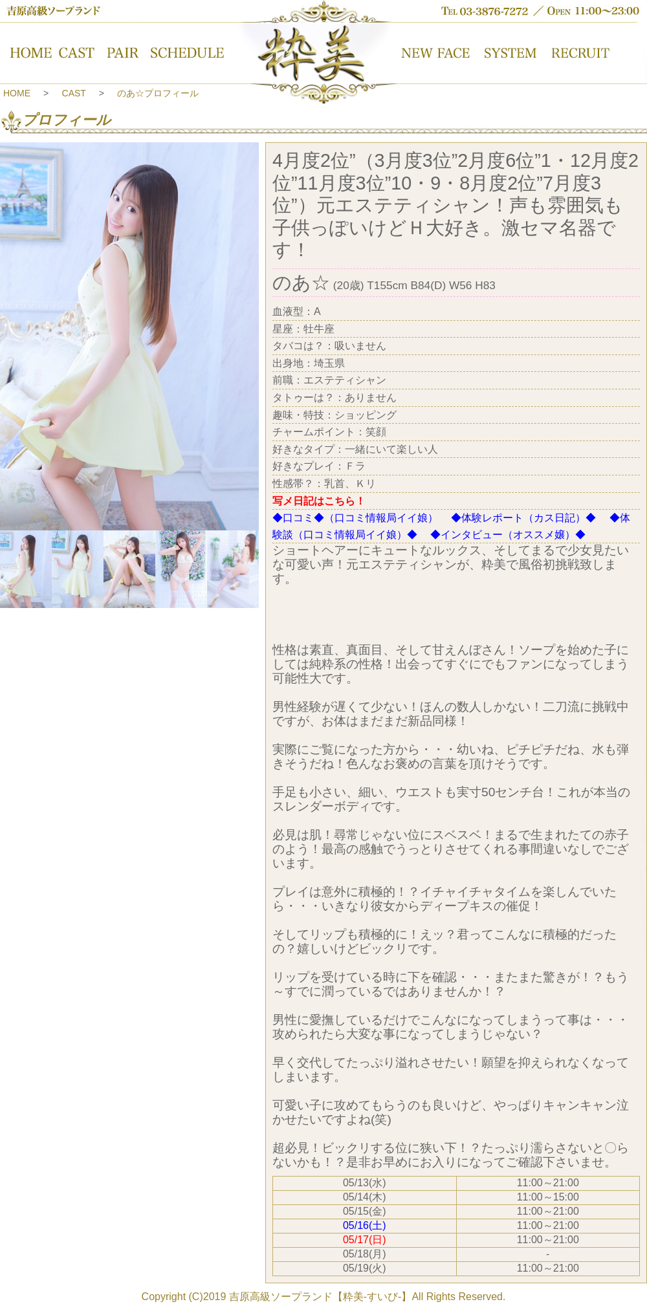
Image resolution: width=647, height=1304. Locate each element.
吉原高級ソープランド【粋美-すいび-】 (320, 1296)
